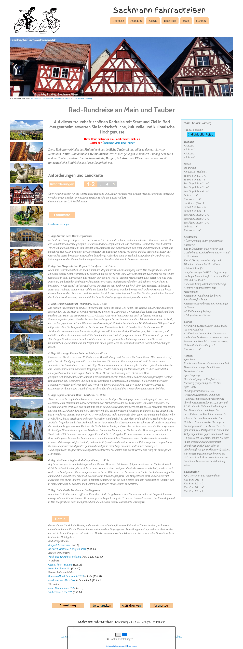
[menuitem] (118, 21)
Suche (186, 20)
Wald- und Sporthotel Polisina (64, 556)
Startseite (201, 20)
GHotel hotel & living (60, 564)
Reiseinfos (136, 20)
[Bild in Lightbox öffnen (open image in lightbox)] (26, 130)
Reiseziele (118, 20)
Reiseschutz (175, 636)
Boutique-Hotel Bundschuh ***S (66, 576)
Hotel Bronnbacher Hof (61, 588)
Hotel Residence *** (59, 568)
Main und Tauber (62, 98)
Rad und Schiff (157, 636)
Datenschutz (68, 636)
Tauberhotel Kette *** (60, 592)
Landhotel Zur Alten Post (62, 580)
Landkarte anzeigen (59, 224)
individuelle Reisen (115, 636)
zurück (15, 69)
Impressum (170, 20)
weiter (227, 69)
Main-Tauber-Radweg (82, 98)
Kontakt (153, 20)
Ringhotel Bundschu (59, 545)
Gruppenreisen (138, 636)
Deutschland (47, 98)
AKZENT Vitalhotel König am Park (67, 548)
